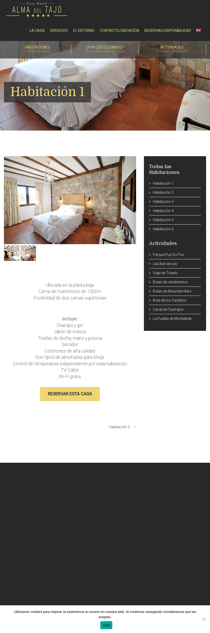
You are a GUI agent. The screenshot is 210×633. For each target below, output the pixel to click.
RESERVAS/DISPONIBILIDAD (167, 30)
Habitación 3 (163, 202)
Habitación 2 (119, 427)
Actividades (172, 49)
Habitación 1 (163, 183)
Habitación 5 (163, 220)
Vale (106, 625)
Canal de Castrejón (168, 309)
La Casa (37, 30)
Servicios (59, 30)
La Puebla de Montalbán (172, 318)
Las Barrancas (165, 264)
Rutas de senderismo (170, 282)
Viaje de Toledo (165, 273)
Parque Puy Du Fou (168, 255)
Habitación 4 (163, 211)
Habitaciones (37, 49)
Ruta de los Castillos (169, 300)
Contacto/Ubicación (119, 30)
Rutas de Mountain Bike (172, 291)
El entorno (84, 30)
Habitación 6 (163, 229)
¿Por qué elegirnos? (104, 49)
